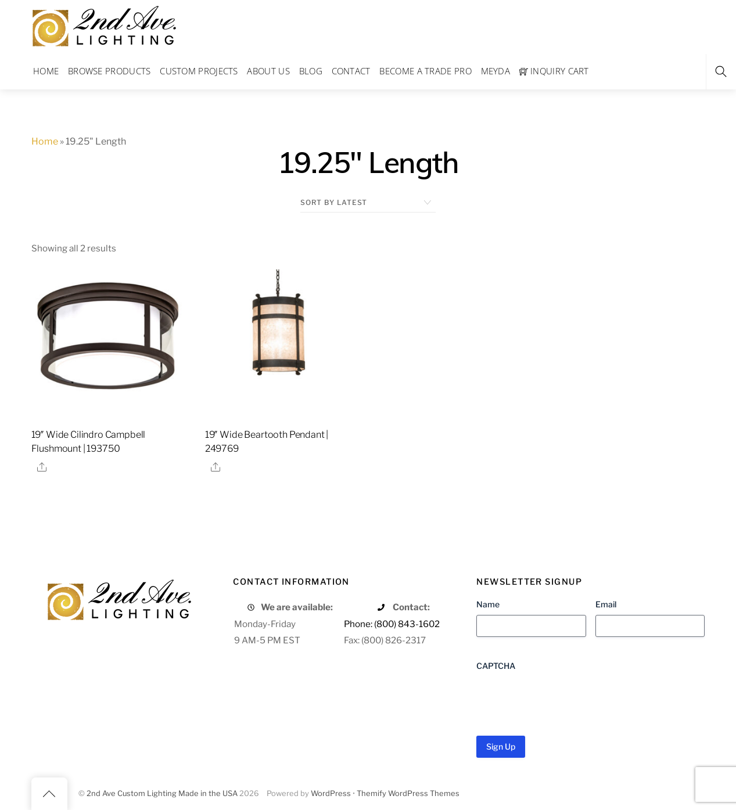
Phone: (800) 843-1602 (392, 623)
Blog (310, 71)
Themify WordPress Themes (408, 793)
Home (46, 71)
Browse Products (109, 71)
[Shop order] (368, 203)
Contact (351, 71)
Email (605, 604)
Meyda (496, 71)
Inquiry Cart (554, 71)
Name (488, 604)
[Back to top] (49, 793)
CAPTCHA (495, 666)
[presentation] (564, 699)
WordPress (331, 793)
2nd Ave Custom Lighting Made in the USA (162, 793)
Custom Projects (199, 71)
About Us (268, 71)
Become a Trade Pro (425, 71)
